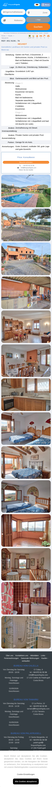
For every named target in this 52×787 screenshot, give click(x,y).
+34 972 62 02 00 (40, 706)
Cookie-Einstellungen (26, 774)
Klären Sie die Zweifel (26, 170)
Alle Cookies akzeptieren (26, 781)
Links (43, 656)
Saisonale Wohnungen (30, 658)
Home (3, 36)
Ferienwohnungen (11, 658)
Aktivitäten (34, 656)
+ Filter (38, 20)
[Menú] (45, 5)
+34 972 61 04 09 (40, 740)
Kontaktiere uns (21, 656)
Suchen (38, 26)
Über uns (9, 656)
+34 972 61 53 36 (40, 672)
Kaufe (10, 36)
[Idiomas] (37, 4)
